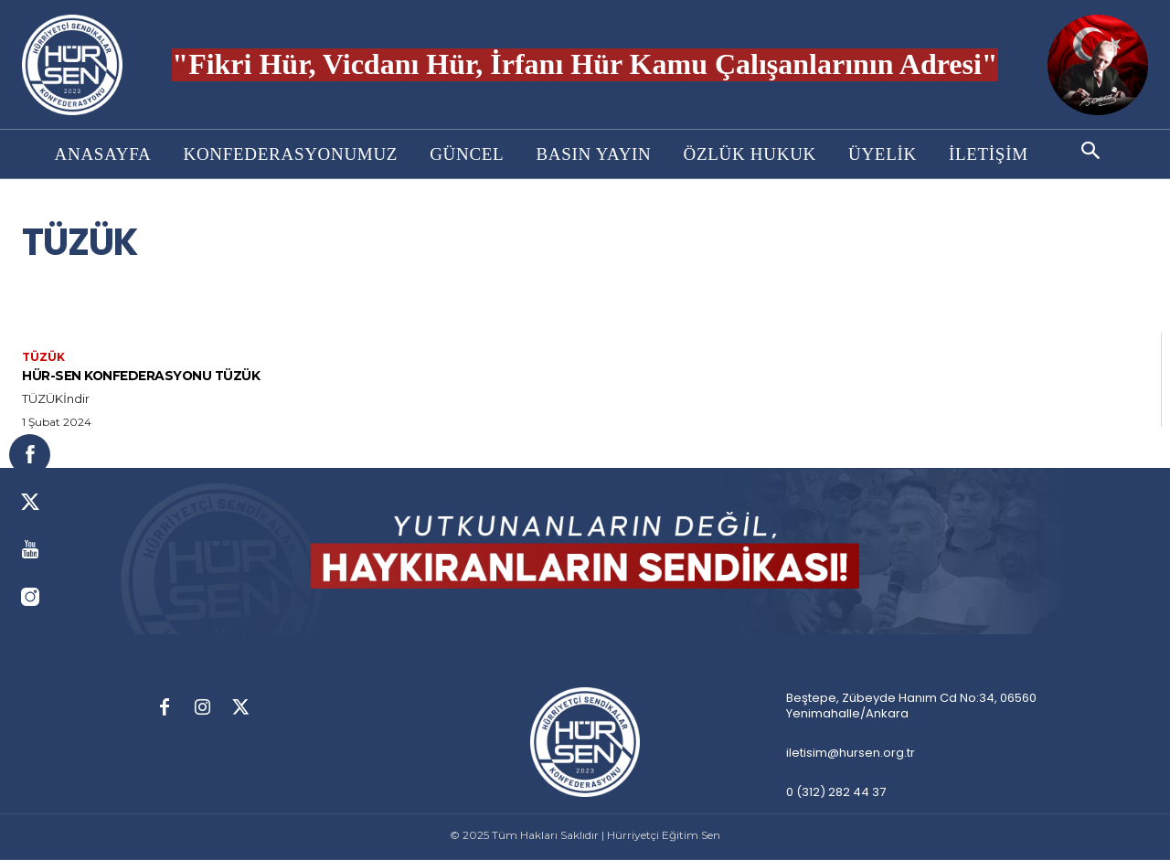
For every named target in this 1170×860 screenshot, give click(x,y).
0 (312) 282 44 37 (836, 792)
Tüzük (43, 357)
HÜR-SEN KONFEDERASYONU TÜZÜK (164, 375)
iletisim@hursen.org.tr (850, 752)
